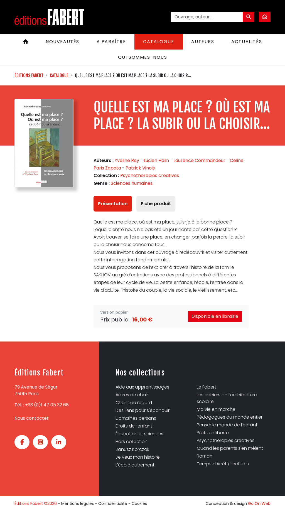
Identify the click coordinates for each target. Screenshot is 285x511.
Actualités (246, 41)
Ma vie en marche (216, 409)
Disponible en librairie (214, 316)
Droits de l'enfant (134, 426)
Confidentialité (112, 503)
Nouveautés (62, 41)
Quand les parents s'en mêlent (230, 448)
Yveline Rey (127, 160)
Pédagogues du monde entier (229, 417)
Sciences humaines (132, 183)
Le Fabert (206, 387)
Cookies (139, 503)
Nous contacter (31, 418)
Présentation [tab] (112, 203)
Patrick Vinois (140, 168)
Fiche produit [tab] (156, 203)
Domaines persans (136, 418)
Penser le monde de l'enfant (227, 425)
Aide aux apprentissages (142, 387)
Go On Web (259, 503)
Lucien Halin (156, 160)
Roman (204, 456)
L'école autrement (135, 465)
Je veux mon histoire (138, 457)
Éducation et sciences (139, 434)
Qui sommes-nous (142, 57)
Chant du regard (134, 402)
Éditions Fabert (28, 75)
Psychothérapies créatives (149, 175)
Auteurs (202, 41)
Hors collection (132, 441)
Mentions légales (77, 503)
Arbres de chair (132, 395)
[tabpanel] (171, 256)
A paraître (111, 41)
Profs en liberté (213, 432)
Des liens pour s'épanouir (142, 410)
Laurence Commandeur (199, 160)
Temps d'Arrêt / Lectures (223, 464)
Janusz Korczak (132, 449)
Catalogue (158, 41)
